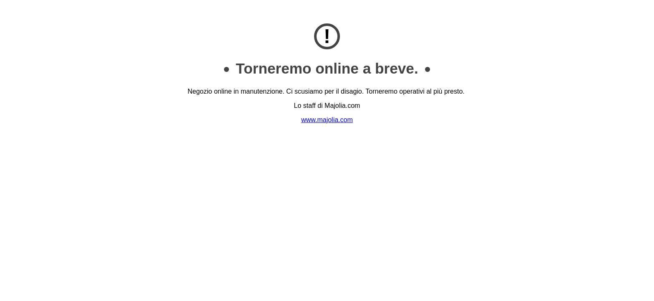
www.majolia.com (327, 119)
